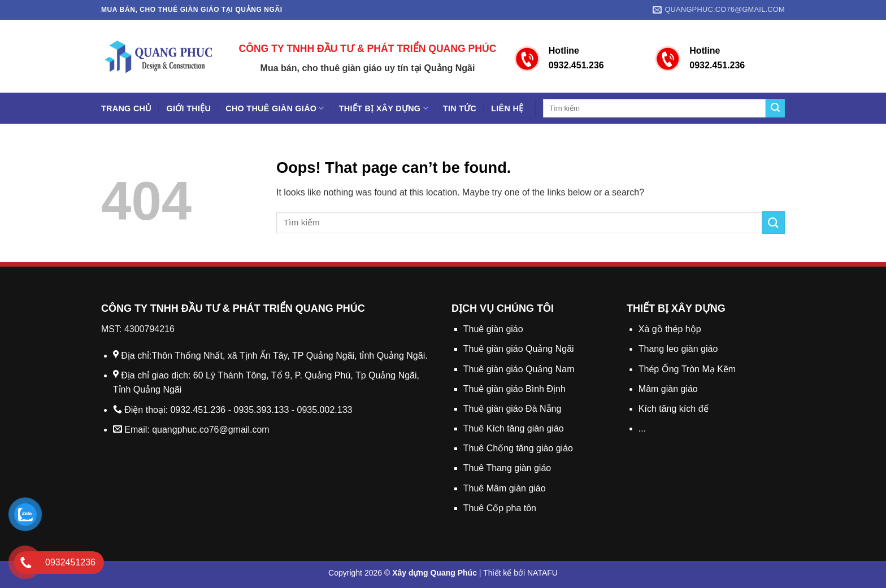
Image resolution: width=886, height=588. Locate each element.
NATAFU (542, 572)
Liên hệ (507, 108)
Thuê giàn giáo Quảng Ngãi (518, 349)
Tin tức (459, 108)
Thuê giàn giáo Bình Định (514, 389)
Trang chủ (126, 108)
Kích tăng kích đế (674, 408)
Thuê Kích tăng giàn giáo (513, 428)
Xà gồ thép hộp (670, 329)
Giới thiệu (189, 108)
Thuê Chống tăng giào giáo (518, 448)
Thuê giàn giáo (493, 329)
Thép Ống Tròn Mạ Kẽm (687, 369)
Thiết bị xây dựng (383, 108)
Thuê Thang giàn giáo (507, 468)
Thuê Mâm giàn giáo (504, 488)
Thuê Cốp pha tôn (499, 508)
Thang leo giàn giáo (678, 349)
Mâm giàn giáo (668, 389)
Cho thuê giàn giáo (274, 108)
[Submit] (775, 108)
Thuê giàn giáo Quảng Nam (519, 369)
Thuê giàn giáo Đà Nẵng (512, 408)
